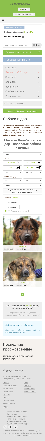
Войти (24, 9)
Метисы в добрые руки (16, 419)
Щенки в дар (12, 414)
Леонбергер (12, 36)
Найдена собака (8, 388)
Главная (6, 383)
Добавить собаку (24, 14)
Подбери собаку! (16, 3)
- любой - (15, 198)
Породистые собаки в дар (17, 416)
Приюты (6, 395)
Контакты (27, 386)
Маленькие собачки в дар (17, 412)
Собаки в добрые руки (10, 385)
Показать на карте (20, 211)
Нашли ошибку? (30, 392)
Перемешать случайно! (24, 52)
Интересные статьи (9, 403)
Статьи (6, 398)
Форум (5, 407)
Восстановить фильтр (14, 28)
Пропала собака (8, 391)
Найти (36, 45)
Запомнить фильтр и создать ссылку (22, 111)
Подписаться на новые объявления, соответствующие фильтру (22, 191)
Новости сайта (29, 389)
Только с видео (15, 103)
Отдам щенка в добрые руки (18, 424)
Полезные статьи (8, 400)
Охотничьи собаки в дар (16, 421)
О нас (26, 383)
